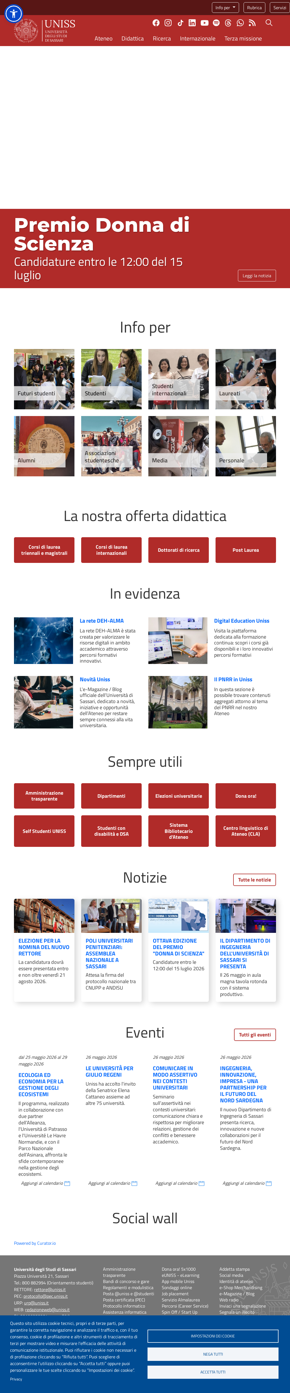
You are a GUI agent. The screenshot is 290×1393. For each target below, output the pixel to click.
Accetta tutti (212, 1372)
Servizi (279, 7)
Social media (231, 1275)
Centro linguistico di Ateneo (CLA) (245, 831)
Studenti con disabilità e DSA (111, 831)
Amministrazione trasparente (44, 796)
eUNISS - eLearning (180, 1275)
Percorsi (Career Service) (185, 1306)
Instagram (168, 22)
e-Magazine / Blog (236, 1294)
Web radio (228, 1300)
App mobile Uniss (178, 1281)
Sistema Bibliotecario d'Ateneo (179, 831)
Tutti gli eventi (255, 1034)
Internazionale (198, 38)
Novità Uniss (95, 679)
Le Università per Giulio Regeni (109, 1071)
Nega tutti (213, 1354)
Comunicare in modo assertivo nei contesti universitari (175, 1078)
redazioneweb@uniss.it (47, 1309)
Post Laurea (246, 550)
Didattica (132, 38)
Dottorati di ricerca (179, 550)
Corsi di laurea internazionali (111, 550)
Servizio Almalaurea (181, 1300)
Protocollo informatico (124, 1306)
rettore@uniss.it (50, 1289)
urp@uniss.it (36, 1302)
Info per (223, 7)
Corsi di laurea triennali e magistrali (44, 550)
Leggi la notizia (257, 275)
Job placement (175, 1294)
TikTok (180, 23)
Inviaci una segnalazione (242, 1306)
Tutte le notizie (254, 879)
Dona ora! (245, 796)
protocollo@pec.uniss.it (46, 1296)
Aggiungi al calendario (42, 1183)
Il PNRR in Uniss (233, 679)
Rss (252, 22)
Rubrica (254, 7)
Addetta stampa (234, 1269)
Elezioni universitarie (178, 796)
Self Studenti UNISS (44, 831)
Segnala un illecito (236, 1312)
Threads (228, 23)
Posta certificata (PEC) (124, 1300)
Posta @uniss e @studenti (128, 1294)
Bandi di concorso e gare (126, 1281)
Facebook (156, 22)
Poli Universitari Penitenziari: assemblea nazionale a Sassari (109, 953)
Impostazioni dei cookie (213, 1336)
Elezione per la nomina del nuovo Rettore (43, 947)
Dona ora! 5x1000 (179, 1269)
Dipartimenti (111, 796)
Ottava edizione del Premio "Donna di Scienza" (178, 947)
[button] (14, 14)
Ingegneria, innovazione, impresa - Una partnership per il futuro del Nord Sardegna (243, 1084)
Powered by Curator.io (35, 1243)
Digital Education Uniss (241, 620)
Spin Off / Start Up (179, 1312)
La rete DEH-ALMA (102, 620)
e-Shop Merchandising (240, 1287)
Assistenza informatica (124, 1312)
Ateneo (104, 38)
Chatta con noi (240, 22)
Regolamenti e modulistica (128, 1287)
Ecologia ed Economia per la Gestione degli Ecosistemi (41, 1084)
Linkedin (192, 22)
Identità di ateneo (236, 1281)
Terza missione (243, 38)
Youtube (205, 23)
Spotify (216, 22)
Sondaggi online (177, 1287)
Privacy (16, 1379)
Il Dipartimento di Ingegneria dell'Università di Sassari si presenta (245, 953)
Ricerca (162, 38)
